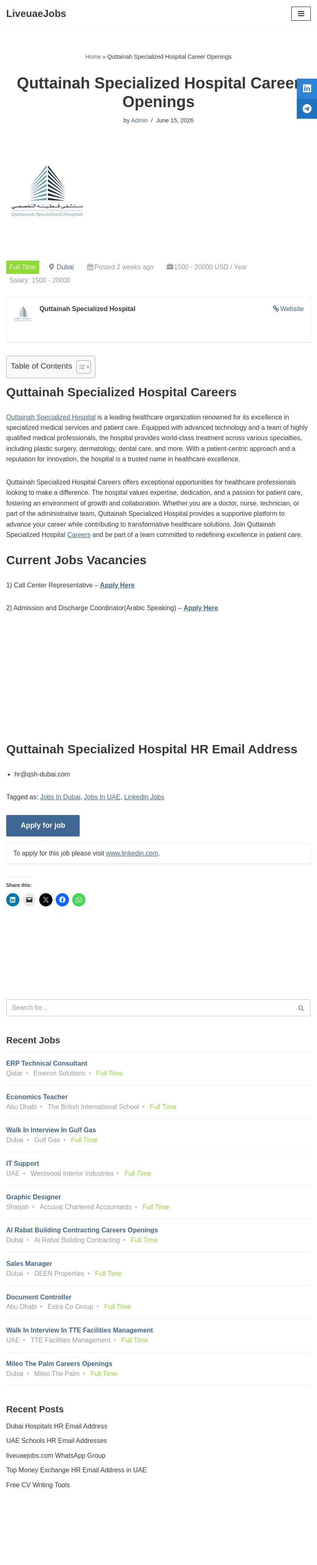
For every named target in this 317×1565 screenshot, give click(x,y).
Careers (79, 535)
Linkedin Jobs (145, 798)
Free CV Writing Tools (38, 1487)
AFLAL (204, 1552)
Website (292, 309)
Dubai (65, 267)
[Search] (149, 1009)
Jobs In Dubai (60, 798)
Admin (139, 120)
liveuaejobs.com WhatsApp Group (56, 1458)
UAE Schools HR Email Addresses (56, 1444)
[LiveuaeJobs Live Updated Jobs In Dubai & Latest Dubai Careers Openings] (36, 14)
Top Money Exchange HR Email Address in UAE (76, 1473)
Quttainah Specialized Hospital (51, 417)
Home (93, 56)
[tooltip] (306, 90)
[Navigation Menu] (301, 14)
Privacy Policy (28, 1535)
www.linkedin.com (132, 854)
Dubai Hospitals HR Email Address (57, 1429)
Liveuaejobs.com (127, 1552)
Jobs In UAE (102, 798)
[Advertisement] (158, 685)
